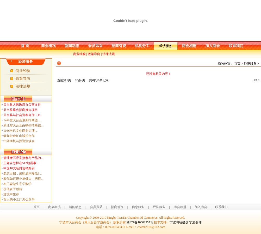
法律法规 (108, 54)
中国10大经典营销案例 (19, 168)
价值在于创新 (12, 189)
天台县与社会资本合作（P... (22, 115)
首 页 (25, 46)
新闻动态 (72, 46)
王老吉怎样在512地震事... (21, 163)
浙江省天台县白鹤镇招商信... (23, 125)
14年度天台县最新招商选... (21, 120)
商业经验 (79, 54)
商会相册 (189, 46)
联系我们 (236, 46)
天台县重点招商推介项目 (20, 110)
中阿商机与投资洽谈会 (19, 141)
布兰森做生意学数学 (17, 184)
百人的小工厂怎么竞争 (19, 199)
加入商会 (212, 46)
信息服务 (138, 207)
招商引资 (118, 46)
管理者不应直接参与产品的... (23, 158)
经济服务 (165, 46)
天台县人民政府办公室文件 (22, 104)
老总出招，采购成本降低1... (22, 173)
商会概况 (48, 46)
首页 (36, 207)
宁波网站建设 (179, 222)
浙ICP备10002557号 (140, 222)
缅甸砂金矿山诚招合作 (19, 136)
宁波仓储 (195, 222)
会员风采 (95, 46)
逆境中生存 (11, 194)
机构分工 (142, 46)
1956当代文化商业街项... (20, 130)
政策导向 (94, 54)
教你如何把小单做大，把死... (23, 178)
